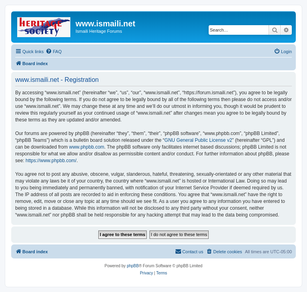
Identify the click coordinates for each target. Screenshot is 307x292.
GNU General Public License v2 (198, 140)
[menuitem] (54, 51)
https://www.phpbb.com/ (51, 160)
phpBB (133, 266)
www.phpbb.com (86, 147)
